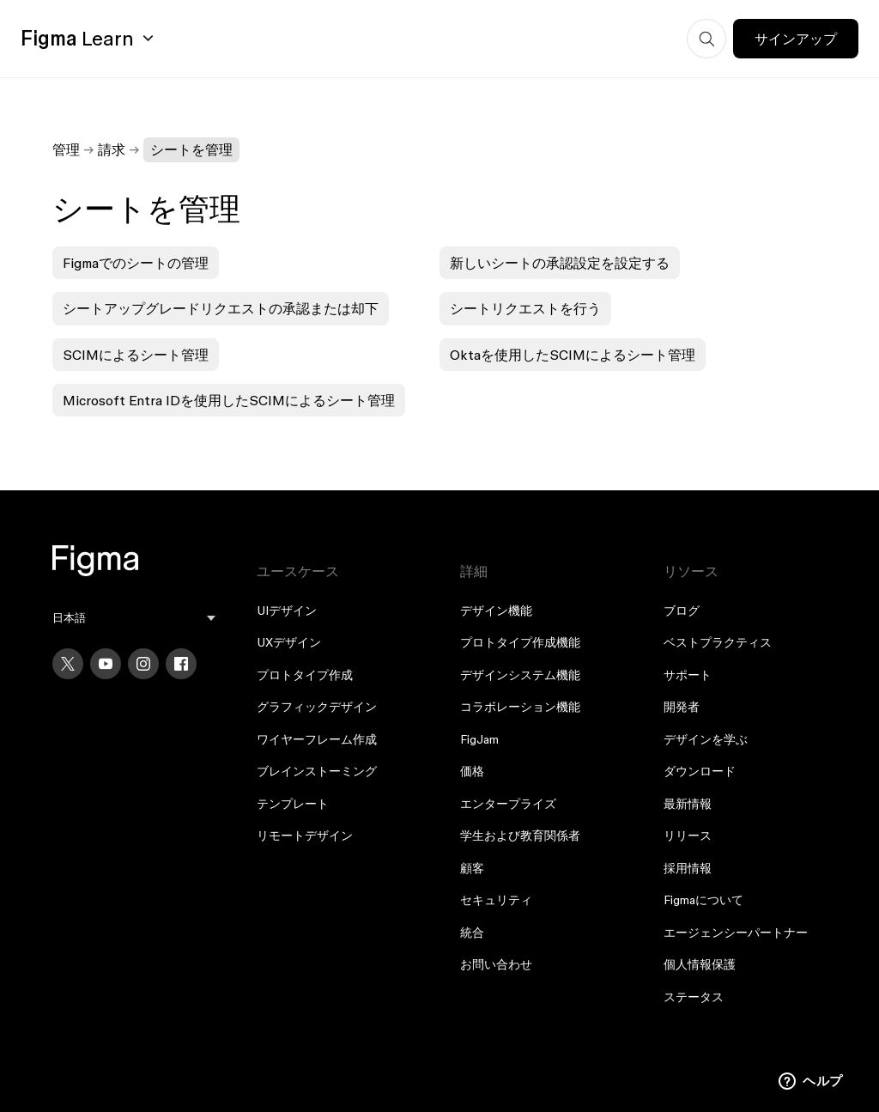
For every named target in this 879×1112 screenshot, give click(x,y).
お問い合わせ (496, 964)
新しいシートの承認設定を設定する (560, 262)
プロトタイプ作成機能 (520, 642)
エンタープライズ (508, 804)
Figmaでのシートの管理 (136, 262)
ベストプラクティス (718, 642)
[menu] (133, 618)
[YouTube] (105, 663)
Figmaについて (703, 900)
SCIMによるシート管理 (136, 354)
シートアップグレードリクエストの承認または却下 (221, 308)
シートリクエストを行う (525, 308)
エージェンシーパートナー (736, 932)
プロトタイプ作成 (305, 675)
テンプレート (293, 804)
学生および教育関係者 (520, 835)
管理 (66, 149)
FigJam (479, 739)
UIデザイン (287, 610)
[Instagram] (143, 663)
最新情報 (688, 804)
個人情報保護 (700, 964)
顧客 (472, 868)
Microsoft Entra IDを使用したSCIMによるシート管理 (229, 400)
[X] (67, 663)
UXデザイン (289, 642)
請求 (111, 149)
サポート (688, 675)
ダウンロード (700, 771)
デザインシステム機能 (520, 675)
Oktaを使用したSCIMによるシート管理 (572, 354)
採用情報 (688, 868)
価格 (472, 771)
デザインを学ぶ (706, 739)
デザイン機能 (496, 610)
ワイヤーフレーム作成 (317, 739)
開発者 (682, 707)
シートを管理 (191, 149)
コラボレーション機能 (520, 707)
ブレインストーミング (317, 771)
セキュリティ (496, 900)
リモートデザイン (305, 835)
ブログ (682, 610)
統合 (472, 932)
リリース (688, 835)
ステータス (694, 997)
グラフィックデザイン (317, 707)
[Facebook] (181, 663)
